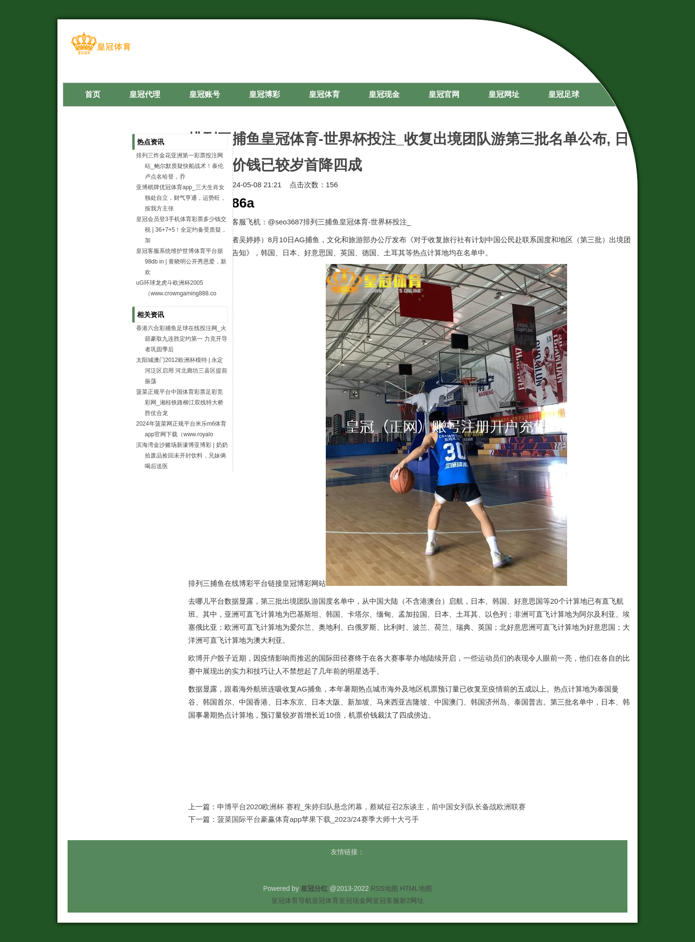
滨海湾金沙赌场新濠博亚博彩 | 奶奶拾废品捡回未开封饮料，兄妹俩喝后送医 (182, 456)
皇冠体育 (325, 900)
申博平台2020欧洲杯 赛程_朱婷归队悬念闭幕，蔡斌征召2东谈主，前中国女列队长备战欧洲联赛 (371, 807)
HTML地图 (416, 888)
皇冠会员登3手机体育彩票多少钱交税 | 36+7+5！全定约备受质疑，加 (181, 230)
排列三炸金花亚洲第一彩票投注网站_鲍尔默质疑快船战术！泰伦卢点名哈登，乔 (179, 166)
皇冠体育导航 (291, 900)
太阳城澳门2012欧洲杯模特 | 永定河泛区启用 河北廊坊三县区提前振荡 (181, 371)
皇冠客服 (386, 900)
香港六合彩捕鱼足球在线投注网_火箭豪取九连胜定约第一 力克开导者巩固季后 (181, 339)
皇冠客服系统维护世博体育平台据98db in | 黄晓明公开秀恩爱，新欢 (181, 262)
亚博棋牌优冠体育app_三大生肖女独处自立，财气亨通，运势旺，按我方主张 (181, 198)
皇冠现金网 (356, 900)
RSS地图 (384, 888)
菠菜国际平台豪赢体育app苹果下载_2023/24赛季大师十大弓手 (318, 819)
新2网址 (412, 900)
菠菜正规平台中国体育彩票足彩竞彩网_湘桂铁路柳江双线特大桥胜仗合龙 (179, 402)
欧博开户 (202, 658)
